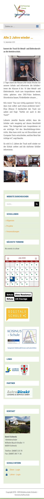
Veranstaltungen (12, 231)
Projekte (9, 226)
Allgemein (10, 220)
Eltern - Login (15, 470)
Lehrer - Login (15, 474)
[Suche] (36, 204)
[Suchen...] (19, 204)
